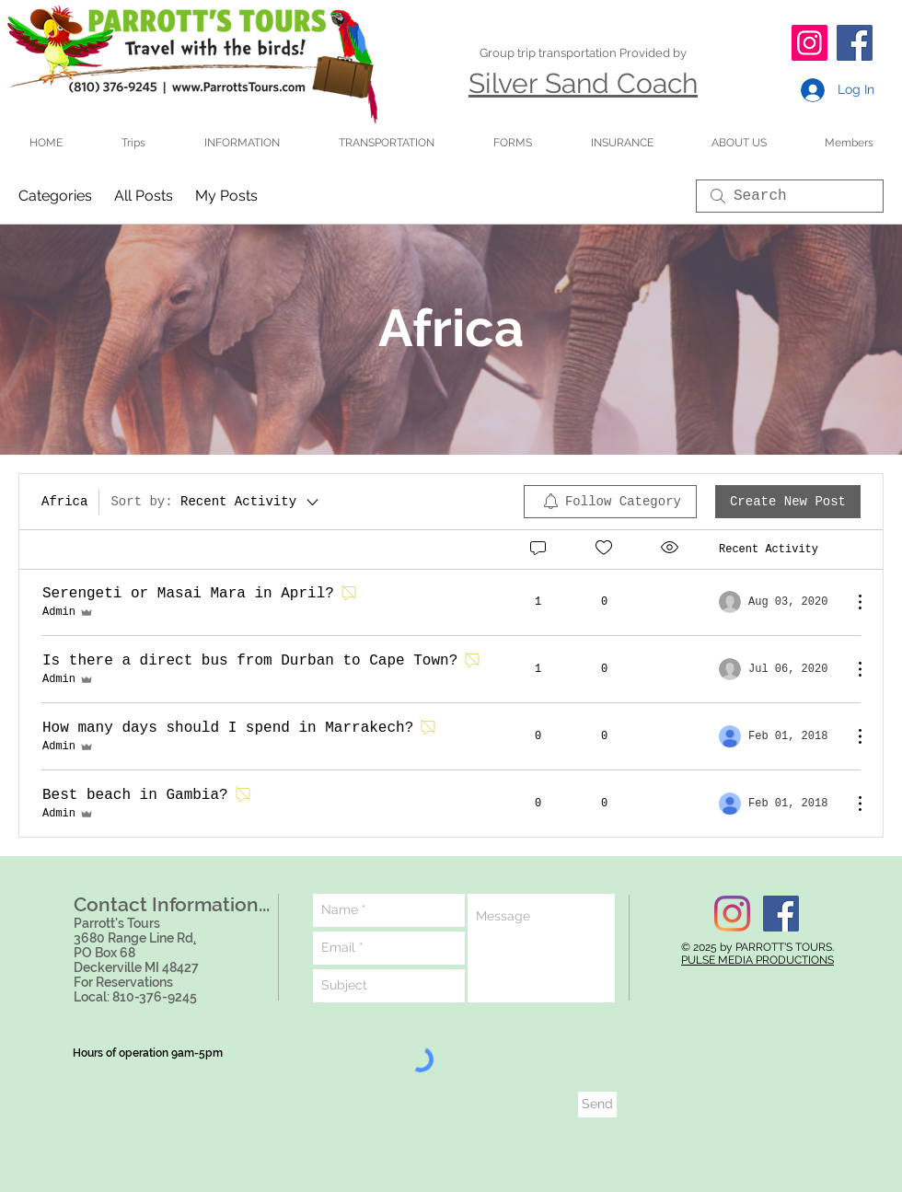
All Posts (143, 195)
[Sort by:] (215, 502)
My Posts (226, 195)
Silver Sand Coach (583, 83)
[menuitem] (610, 501)
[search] (790, 196)
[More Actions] (850, 602)
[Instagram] (809, 43)
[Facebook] (855, 43)
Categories (55, 195)
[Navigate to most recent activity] (778, 602)
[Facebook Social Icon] (781, 914)
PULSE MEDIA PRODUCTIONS (757, 960)
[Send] (597, 1104)
